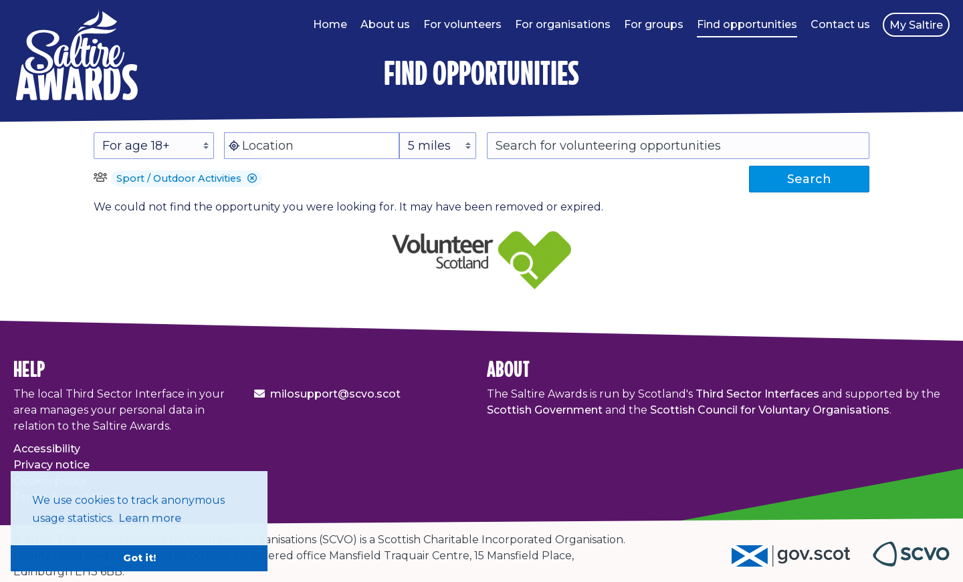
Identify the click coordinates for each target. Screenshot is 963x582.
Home (330, 24)
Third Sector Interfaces (757, 394)
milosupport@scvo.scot (335, 394)
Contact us (840, 24)
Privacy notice (51, 464)
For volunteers (462, 24)
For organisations (563, 24)
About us (385, 24)
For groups (653, 24)
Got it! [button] (139, 558)
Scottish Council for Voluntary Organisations (769, 410)
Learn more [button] (149, 518)
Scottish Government (545, 410)
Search (809, 179)
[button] (252, 178)
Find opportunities (747, 24)
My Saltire (916, 25)
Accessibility (46, 448)
